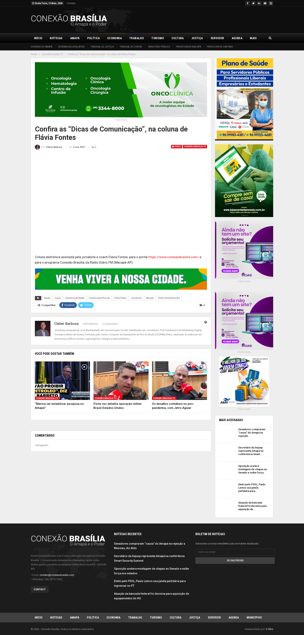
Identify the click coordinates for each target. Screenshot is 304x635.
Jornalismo (136, 298)
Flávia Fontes (120, 298)
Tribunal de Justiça (102, 46)
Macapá (150, 298)
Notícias (56, 38)
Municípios (254, 617)
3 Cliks (269, 628)
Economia (114, 38)
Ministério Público (159, 46)
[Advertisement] (202, 19)
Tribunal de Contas (131, 46)
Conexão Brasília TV (195, 146)
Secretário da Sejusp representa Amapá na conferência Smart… (250, 451)
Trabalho (136, 38)
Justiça (197, 38)
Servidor (217, 38)
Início (38, 38)
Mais (253, 38)
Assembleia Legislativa (71, 46)
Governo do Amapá (41, 46)
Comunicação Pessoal (99, 298)
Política (93, 38)
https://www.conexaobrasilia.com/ (173, 257)
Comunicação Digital (74, 298)
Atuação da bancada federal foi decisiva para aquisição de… (252, 506)
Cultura (178, 38)
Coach (58, 298)
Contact (40, 589)
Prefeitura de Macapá (188, 46)
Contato (71, 3)
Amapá (75, 38)
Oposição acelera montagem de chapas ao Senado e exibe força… (252, 469)
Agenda (237, 38)
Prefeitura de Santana (220, 46)
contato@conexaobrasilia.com (57, 574)
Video (176, 146)
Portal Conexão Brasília (169, 298)
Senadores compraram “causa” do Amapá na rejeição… (251, 432)
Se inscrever (235, 560)
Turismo (157, 38)
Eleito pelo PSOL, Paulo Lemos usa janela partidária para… (251, 487)
